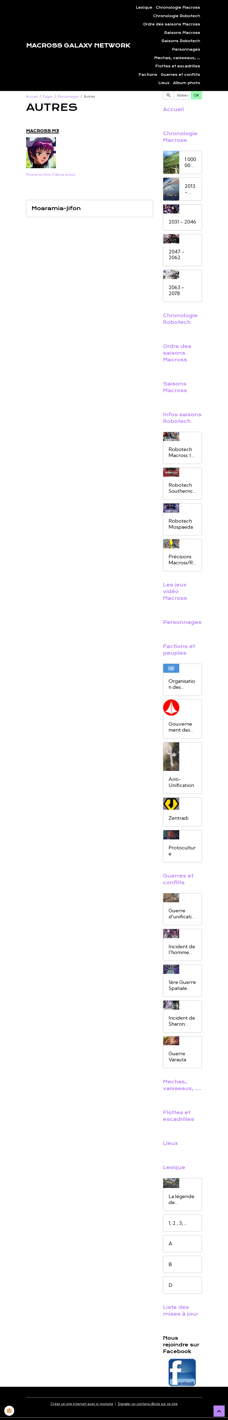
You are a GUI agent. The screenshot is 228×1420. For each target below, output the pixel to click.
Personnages (186, 50)
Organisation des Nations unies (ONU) (182, 684)
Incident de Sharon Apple (182, 1021)
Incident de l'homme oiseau (182, 950)
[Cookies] (9, 1411)
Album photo (186, 83)
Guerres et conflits (180, 75)
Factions (147, 75)
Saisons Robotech (180, 41)
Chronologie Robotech (176, 16)
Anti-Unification (181, 782)
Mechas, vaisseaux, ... (177, 58)
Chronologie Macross (178, 8)
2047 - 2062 (176, 255)
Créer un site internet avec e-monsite (82, 1403)
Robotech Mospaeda (181, 524)
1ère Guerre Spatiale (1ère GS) (182, 985)
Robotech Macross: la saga (181, 452)
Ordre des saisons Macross (171, 24)
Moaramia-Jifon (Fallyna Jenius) (50, 174)
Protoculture (182, 851)
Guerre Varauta (177, 1057)
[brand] (78, 45)
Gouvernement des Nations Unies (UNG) (180, 727)
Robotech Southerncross (182, 488)
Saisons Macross (182, 33)
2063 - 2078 (176, 290)
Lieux (163, 83)
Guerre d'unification (182, 914)
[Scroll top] (219, 1411)
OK (196, 95)
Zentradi (178, 818)
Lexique (144, 8)
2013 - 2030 (190, 189)
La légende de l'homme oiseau (181, 1199)
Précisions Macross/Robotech (182, 560)
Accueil (32, 96)
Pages (48, 96)
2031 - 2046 (182, 222)
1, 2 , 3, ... (178, 1223)
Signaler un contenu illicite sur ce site (148, 1403)
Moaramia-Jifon (56, 208)
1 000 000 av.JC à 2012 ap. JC (190, 162)
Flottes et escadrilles (177, 66)
